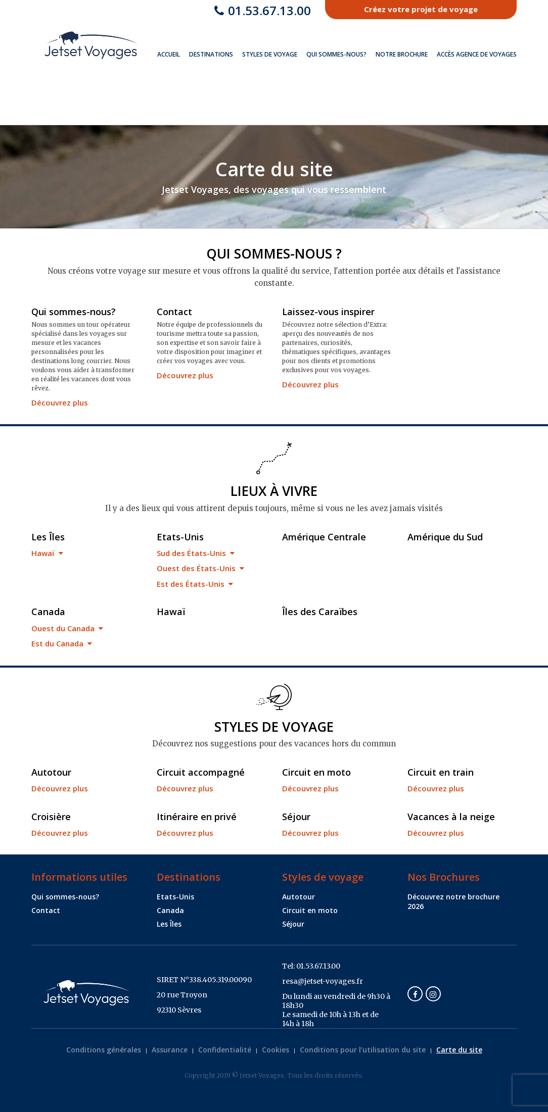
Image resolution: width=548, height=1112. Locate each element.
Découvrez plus (59, 402)
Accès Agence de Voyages (477, 54)
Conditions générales (103, 1049)
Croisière (51, 817)
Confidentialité (224, 1049)
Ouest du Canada (67, 628)
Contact (174, 312)
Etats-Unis (180, 537)
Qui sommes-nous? (336, 54)
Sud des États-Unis (196, 553)
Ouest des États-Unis (200, 568)
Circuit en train (440, 772)
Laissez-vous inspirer (328, 312)
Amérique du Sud (445, 537)
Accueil (168, 54)
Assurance (170, 1049)
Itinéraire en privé (197, 817)
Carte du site (459, 1049)
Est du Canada (61, 643)
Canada (48, 611)
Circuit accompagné (201, 772)
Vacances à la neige (451, 817)
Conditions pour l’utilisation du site (363, 1049)
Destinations (211, 54)
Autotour (51, 772)
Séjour (296, 817)
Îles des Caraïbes (319, 611)
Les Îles (48, 537)
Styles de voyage (269, 54)
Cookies (275, 1049)
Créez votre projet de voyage (421, 9)
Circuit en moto (316, 772)
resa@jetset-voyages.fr (322, 981)
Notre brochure (402, 54)
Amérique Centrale (324, 537)
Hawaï (47, 553)
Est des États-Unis (195, 584)
